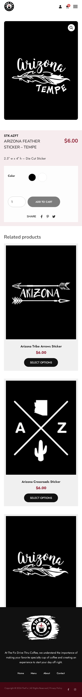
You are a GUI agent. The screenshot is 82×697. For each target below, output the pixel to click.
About (47, 673)
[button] (75, 6)
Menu (34, 673)
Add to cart (43, 202)
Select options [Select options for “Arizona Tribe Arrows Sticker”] (41, 362)
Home (21, 673)
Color (11, 175)
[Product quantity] (17, 202)
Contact (61, 673)
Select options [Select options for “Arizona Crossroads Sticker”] (41, 498)
